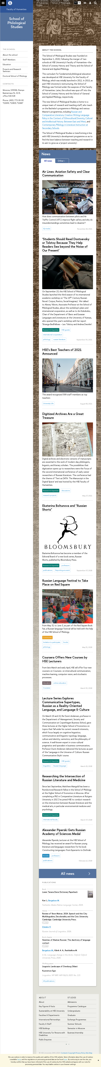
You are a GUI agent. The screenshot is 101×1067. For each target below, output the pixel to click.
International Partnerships (49, 1019)
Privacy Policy (80, 1053)
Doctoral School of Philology (15, 76)
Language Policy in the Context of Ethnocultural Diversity (65, 117)
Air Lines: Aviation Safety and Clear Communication (66, 173)
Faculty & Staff (45, 1024)
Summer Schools (74, 1024)
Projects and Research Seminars (12, 70)
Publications (49, 882)
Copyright (71, 1053)
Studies (72, 997)
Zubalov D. (46, 927)
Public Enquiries (45, 1039)
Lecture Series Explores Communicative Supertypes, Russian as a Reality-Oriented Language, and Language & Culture (65, 704)
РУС (76, 3)
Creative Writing (72, 115)
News (46, 153)
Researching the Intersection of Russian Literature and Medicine (63, 778)
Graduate (71, 1015)
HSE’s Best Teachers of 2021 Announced (62, 352)
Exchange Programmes (77, 1019)
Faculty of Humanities (16, 9)
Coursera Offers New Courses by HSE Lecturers (64, 659)
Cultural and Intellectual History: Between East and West (67, 120)
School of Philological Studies (16, 22)
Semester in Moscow (76, 1028)
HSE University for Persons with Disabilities (52, 1033)
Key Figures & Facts (47, 1006)
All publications (48, 981)
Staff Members (9, 59)
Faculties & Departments (49, 1015)
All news (67, 873)
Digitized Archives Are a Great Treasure (63, 416)
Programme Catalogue (77, 1006)
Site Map (89, 1053)
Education (7, 64)
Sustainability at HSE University (52, 1011)
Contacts (64, 1053)
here (19, 1059)
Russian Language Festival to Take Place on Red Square (65, 582)
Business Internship (75, 1032)
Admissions (72, 1002)
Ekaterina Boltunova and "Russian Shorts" (64, 507)
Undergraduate (74, 1011)
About (42, 997)
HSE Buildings (44, 1028)
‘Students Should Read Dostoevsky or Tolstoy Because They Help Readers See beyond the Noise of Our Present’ (65, 244)
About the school (10, 55)
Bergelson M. (53, 900)
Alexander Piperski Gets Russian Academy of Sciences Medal (63, 832)
